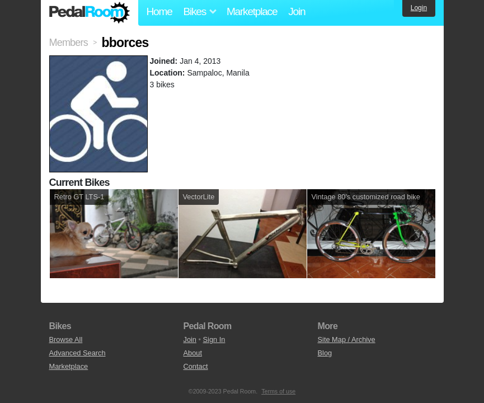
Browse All (66, 339)
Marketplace (252, 11)
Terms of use (278, 391)
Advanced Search (77, 353)
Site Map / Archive (346, 339)
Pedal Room (89, 13)
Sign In (214, 339)
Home (159, 11)
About (193, 353)
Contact (196, 366)
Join (296, 11)
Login (419, 8)
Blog (325, 353)
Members (68, 42)
